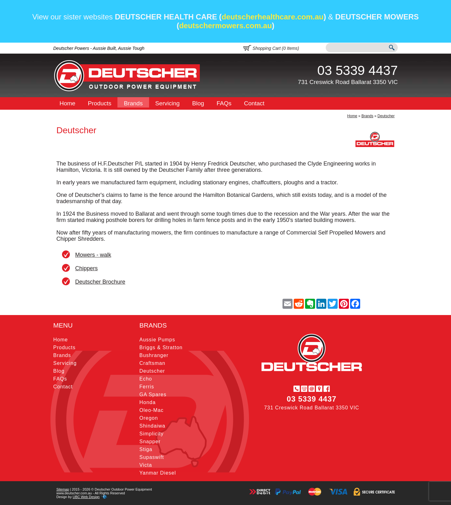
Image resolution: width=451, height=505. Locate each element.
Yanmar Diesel (157, 473)
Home (67, 103)
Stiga (145, 449)
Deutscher (386, 116)
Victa (145, 465)
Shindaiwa (152, 426)
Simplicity (151, 433)
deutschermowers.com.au (225, 25)
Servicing (167, 103)
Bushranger (153, 355)
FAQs (224, 103)
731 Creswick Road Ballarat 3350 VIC (348, 82)
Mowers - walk (93, 255)
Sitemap (62, 489)
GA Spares (152, 394)
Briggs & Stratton (161, 347)
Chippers (86, 268)
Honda (147, 402)
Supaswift (151, 457)
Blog (198, 103)
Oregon (148, 418)
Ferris (146, 386)
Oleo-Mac (151, 410)
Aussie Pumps (157, 339)
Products (99, 103)
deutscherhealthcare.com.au (273, 17)
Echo (145, 378)
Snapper (150, 441)
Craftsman (152, 363)
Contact (254, 103)
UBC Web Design (86, 497)
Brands (133, 103)
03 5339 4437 (357, 70)
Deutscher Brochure (100, 282)
